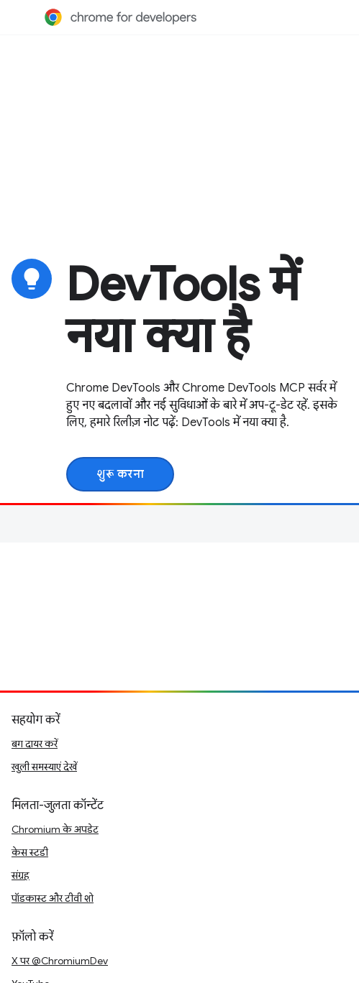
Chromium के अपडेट (55, 829)
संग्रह (20, 875)
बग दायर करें (35, 743)
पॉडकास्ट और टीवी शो (53, 898)
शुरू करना (120, 474)
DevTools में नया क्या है (182, 310)
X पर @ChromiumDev (60, 960)
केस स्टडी (30, 852)
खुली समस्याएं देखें (44, 766)
